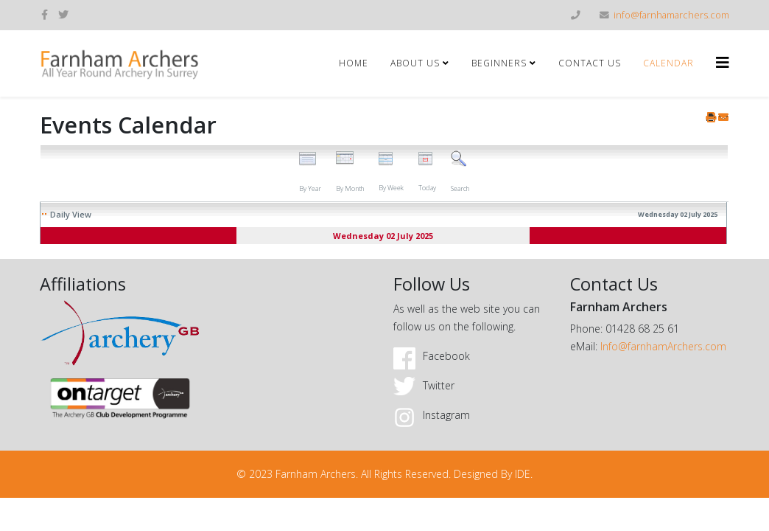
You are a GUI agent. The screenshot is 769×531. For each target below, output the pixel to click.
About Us (415, 63)
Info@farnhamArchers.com (663, 346)
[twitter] (63, 14)
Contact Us (589, 63)
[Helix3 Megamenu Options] (722, 62)
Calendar (668, 63)
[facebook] (44, 14)
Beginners (499, 63)
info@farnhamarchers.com (671, 15)
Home (353, 63)
